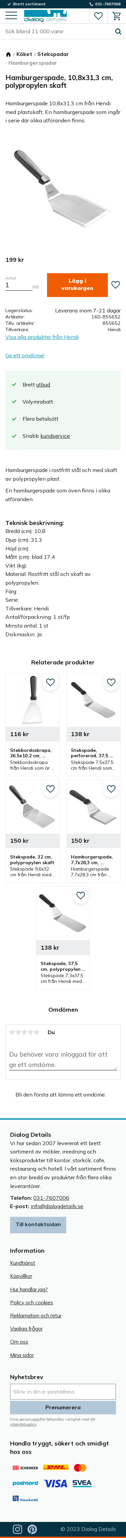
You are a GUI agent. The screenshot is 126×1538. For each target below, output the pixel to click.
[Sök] (118, 31)
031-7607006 (51, 1197)
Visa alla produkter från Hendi (42, 337)
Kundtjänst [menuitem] (22, 1263)
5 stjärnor (36, 1032)
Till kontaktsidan (38, 1224)
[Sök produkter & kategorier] (58, 31)
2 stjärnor (18, 1032)
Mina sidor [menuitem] (22, 1355)
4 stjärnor (30, 1032)
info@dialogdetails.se (57, 1206)
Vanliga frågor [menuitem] (26, 1328)
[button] (11, 16)
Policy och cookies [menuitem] (31, 1302)
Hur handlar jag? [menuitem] (29, 1289)
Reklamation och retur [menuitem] (35, 1315)
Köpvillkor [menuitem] (21, 1276)
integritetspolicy (23, 1424)
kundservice (55, 435)
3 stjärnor (24, 1032)
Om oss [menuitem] (19, 1342)
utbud (43, 384)
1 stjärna (12, 1032)
